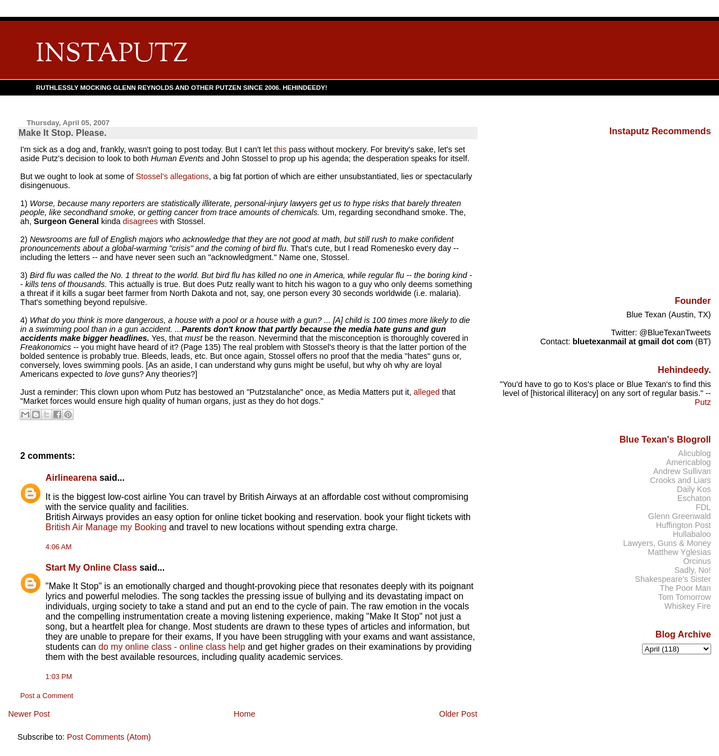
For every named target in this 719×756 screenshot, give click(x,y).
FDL (703, 507)
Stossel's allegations (172, 176)
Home (244, 713)
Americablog (688, 462)
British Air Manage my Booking (106, 527)
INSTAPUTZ (112, 55)
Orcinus (697, 561)
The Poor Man (685, 588)
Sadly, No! (692, 570)
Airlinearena (71, 477)
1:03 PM (58, 677)
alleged (426, 392)
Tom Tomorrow (684, 597)
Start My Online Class (91, 567)
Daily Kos (694, 489)
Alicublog (694, 453)
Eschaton (694, 498)
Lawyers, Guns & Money (667, 543)
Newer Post (28, 713)
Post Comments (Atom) (109, 736)
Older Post (458, 713)
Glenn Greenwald (679, 516)
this (280, 149)
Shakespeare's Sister (673, 579)
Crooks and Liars (680, 480)
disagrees (139, 221)
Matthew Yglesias (679, 552)
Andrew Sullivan (682, 471)
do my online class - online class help (171, 647)
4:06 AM (58, 547)
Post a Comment (46, 696)
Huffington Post (683, 525)
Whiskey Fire (688, 606)
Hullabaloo (692, 534)
